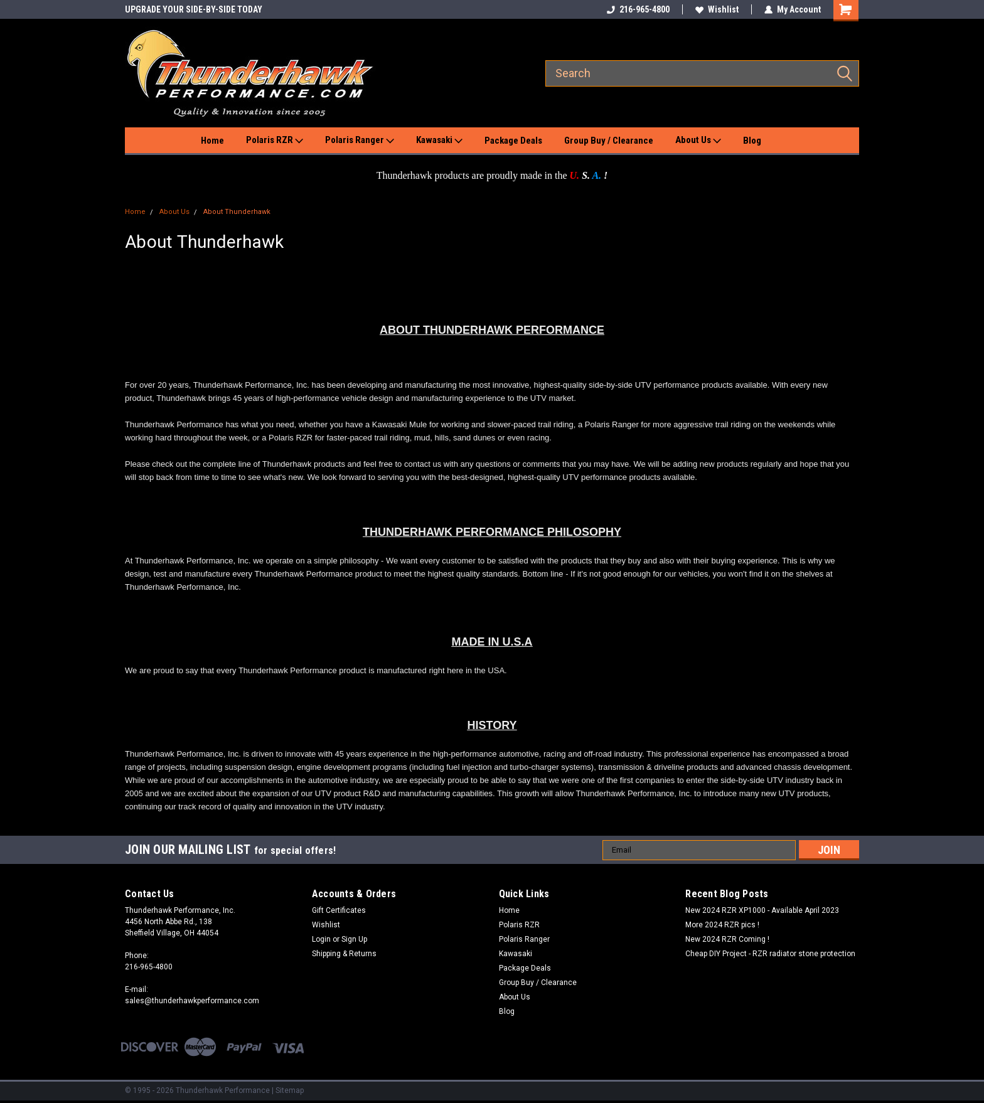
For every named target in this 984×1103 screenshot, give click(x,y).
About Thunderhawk (236, 212)
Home (212, 140)
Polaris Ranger (359, 140)
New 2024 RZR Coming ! (727, 939)
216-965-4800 (638, 9)
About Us (698, 140)
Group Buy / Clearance (608, 140)
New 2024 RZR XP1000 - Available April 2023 (762, 910)
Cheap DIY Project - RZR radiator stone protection (770, 953)
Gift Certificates (339, 910)
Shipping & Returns (344, 953)
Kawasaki (439, 140)
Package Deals (513, 140)
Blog (752, 140)
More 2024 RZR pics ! (722, 924)
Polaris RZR (274, 140)
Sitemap (289, 1090)
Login (321, 939)
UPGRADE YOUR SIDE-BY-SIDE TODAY (193, 9)
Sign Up (354, 939)
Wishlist (717, 9)
